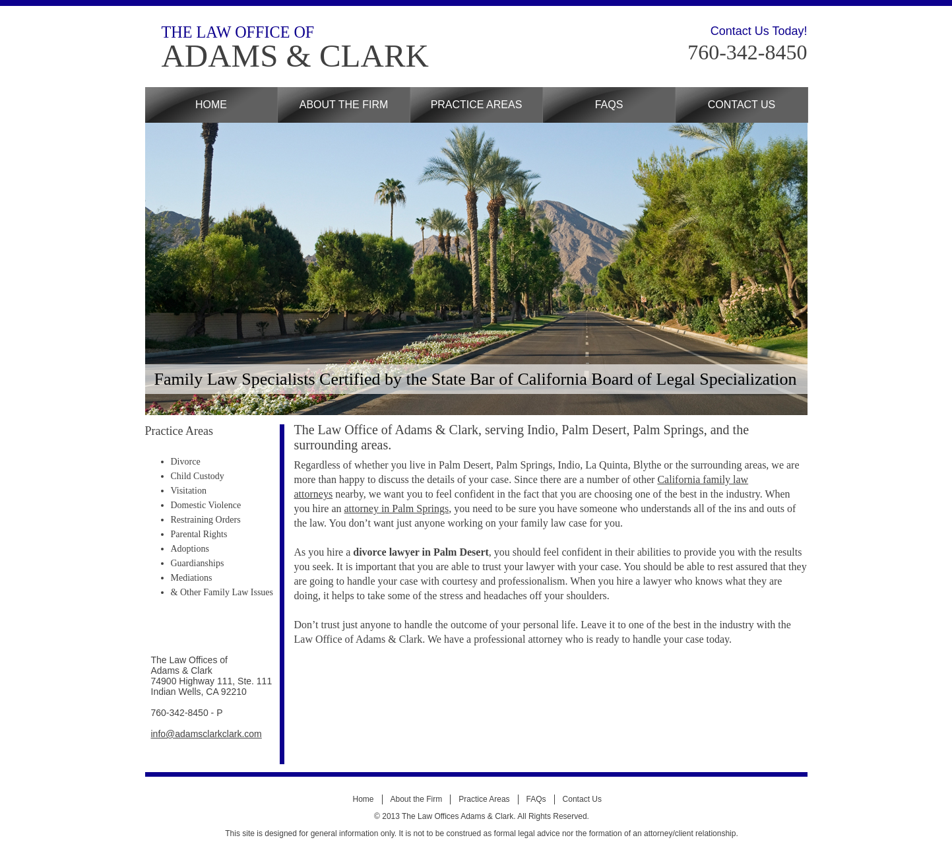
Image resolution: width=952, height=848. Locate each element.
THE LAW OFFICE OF (238, 32)
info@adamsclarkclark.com (206, 734)
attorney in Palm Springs (396, 508)
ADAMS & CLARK (295, 56)
